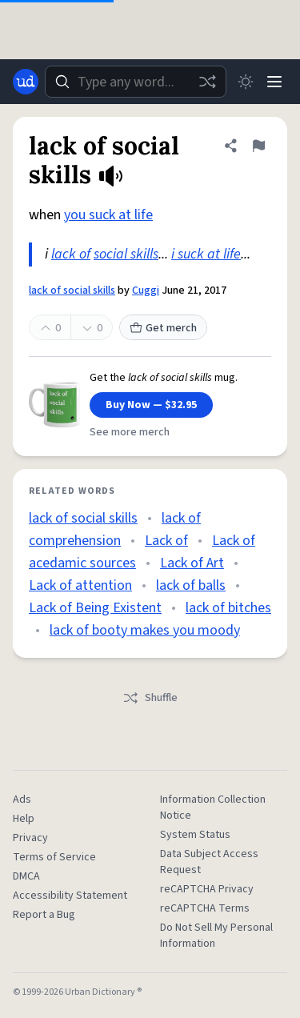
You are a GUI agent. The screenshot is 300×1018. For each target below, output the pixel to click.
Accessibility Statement (70, 896)
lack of (70, 254)
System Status (195, 835)
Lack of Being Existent (95, 608)
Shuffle (150, 698)
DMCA (26, 876)
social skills (126, 254)
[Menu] (274, 81)
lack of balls (191, 585)
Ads (22, 800)
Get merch (163, 328)
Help (23, 819)
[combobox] (135, 82)
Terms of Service (54, 857)
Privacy (30, 838)
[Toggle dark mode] (245, 81)
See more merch (130, 432)
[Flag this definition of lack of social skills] (258, 145)
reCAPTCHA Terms (205, 908)
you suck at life (108, 215)
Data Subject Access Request (209, 862)
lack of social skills (72, 291)
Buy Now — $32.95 (151, 405)
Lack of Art (192, 563)
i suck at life (206, 254)
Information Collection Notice (213, 808)
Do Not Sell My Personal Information (216, 936)
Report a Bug (44, 915)
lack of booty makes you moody (145, 630)
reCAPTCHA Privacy (207, 889)
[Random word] (207, 81)
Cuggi (145, 291)
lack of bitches (228, 608)
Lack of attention (80, 585)
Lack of (166, 541)
